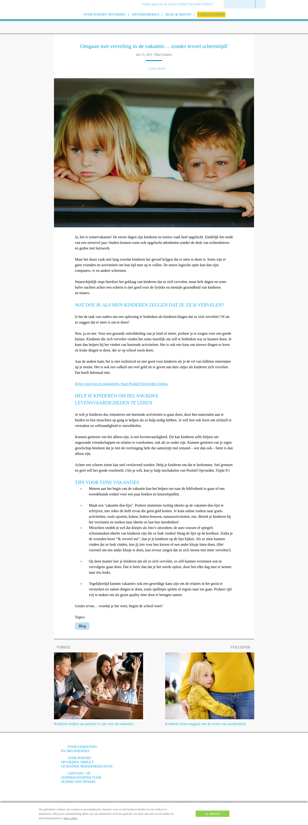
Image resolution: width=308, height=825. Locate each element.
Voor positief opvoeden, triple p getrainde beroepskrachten (86, 762)
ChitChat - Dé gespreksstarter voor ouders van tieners (81, 778)
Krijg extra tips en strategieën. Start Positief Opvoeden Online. (121, 384)
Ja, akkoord (212, 813)
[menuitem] (179, 4)
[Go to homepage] (49, 21)
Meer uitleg (70, 818)
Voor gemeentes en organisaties (79, 749)
